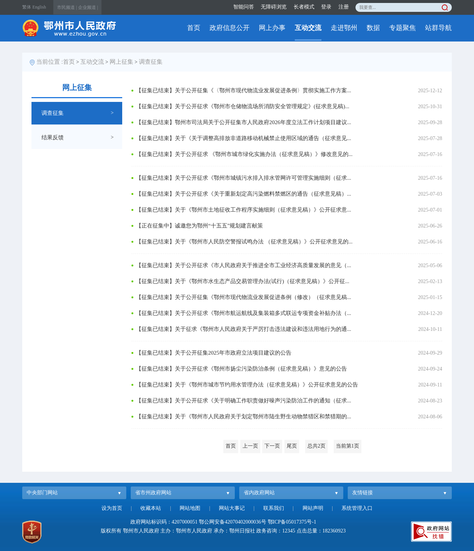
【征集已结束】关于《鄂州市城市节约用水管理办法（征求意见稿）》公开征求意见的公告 (247, 385)
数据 (373, 27)
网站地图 (190, 508)
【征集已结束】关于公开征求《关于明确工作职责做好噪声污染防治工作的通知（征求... (243, 401)
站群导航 (438, 27)
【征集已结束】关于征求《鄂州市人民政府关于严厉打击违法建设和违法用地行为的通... (243, 329)
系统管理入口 (357, 508)
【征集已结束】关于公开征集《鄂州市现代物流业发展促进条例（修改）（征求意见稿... (243, 297)
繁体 (26, 7)
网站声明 (313, 508)
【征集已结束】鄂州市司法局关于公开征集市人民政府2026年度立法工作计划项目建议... (243, 122)
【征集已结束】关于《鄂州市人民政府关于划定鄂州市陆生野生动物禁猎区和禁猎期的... (243, 416)
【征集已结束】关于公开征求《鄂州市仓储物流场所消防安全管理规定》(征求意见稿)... (242, 106)
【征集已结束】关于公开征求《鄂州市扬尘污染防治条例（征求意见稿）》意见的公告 (241, 369)
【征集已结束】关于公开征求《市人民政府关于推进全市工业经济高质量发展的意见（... (243, 265)
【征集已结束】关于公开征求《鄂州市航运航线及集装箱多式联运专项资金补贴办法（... (243, 313)
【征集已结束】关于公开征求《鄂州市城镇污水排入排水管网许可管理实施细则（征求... (243, 178)
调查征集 (151, 62)
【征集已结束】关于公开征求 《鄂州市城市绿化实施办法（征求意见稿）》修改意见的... (244, 154)
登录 (326, 7)
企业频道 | (88, 7)
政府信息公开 (230, 27)
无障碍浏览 (274, 7)
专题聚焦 (402, 27)
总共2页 (316, 446)
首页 (193, 27)
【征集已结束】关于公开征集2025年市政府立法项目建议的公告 (213, 353)
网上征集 (121, 62)
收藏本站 (150, 508)
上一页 (250, 446)
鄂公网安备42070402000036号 (232, 522)
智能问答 (243, 7)
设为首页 (111, 508)
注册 (343, 7)
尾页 (292, 446)
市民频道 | (67, 7)
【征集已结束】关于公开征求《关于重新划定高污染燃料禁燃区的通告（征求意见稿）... (243, 194)
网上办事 (272, 27)
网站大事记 (232, 508)
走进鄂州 (344, 27)
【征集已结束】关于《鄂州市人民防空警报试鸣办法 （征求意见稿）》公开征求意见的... (244, 242)
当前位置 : (49, 62)
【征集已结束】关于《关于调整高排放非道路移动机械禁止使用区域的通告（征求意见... (243, 138)
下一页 (272, 446)
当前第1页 (347, 446)
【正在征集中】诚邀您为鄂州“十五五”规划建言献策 (199, 226)
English (39, 7)
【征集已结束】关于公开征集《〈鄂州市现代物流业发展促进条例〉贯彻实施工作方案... (243, 90)
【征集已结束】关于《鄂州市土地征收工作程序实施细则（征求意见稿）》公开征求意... (243, 210)
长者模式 (304, 7)
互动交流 (308, 27)
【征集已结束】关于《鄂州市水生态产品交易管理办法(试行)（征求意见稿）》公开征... (242, 281)
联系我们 (273, 508)
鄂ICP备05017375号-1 (292, 522)
